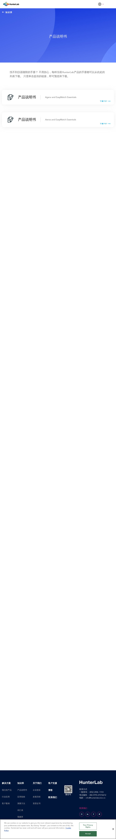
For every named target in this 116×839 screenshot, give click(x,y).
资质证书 (37, 803)
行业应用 (6, 797)
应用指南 (21, 797)
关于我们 (37, 783)
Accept (88, 833)
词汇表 (20, 810)
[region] (58, 829)
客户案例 (6, 803)
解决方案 (6, 783)
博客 (50, 790)
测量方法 (21, 803)
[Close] (113, 829)
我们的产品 (7, 790)
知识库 (7, 12)
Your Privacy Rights (88, 826)
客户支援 (52, 783)
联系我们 (52, 797)
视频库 (20, 817)
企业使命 (37, 790)
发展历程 (37, 797)
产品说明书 (22, 790)
